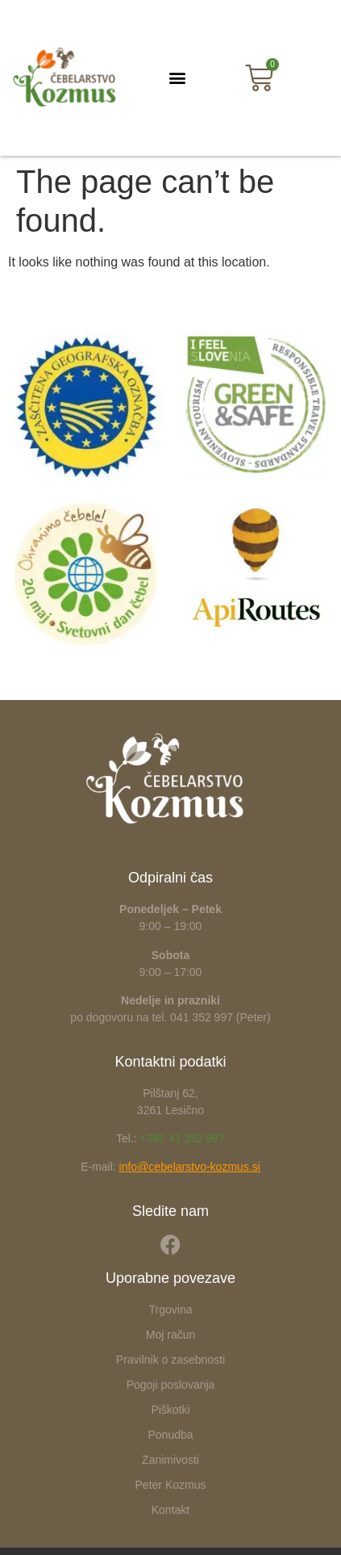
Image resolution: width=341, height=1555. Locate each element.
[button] (177, 78)
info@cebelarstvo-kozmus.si (189, 1166)
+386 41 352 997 (183, 1138)
